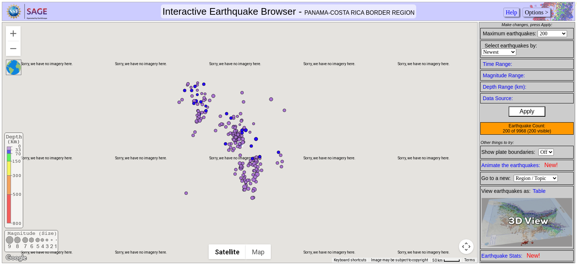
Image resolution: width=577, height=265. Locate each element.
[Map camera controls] (466, 246)
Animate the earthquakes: (519, 165)
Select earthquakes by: (511, 46)
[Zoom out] (13, 48)
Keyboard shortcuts (350, 260)
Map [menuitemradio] (258, 252)
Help (511, 12)
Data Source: (498, 98)
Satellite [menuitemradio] (227, 252)
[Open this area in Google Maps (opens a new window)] (16, 258)
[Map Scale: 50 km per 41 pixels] (446, 260)
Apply (527, 111)
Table (539, 191)
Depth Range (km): (504, 87)
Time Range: (497, 64)
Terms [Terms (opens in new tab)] (469, 260)
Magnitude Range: (504, 75)
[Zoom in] (13, 33)
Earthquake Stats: (510, 255)
